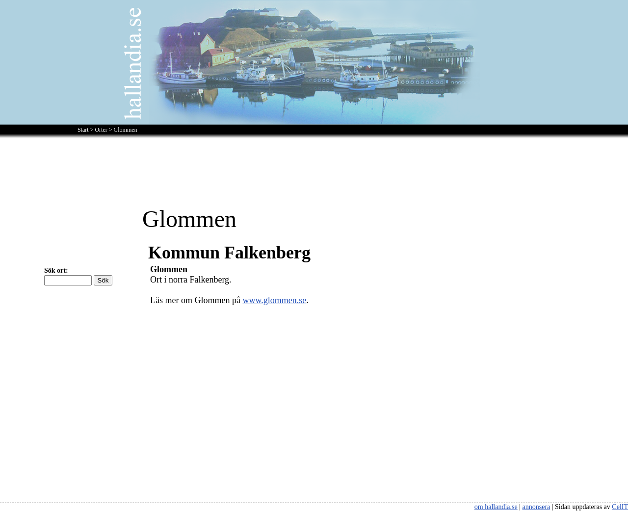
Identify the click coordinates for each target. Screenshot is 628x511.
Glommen (125, 129)
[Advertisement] (314, 166)
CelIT (620, 507)
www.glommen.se (274, 300)
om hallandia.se (496, 507)
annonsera (536, 507)
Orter (101, 129)
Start (83, 129)
